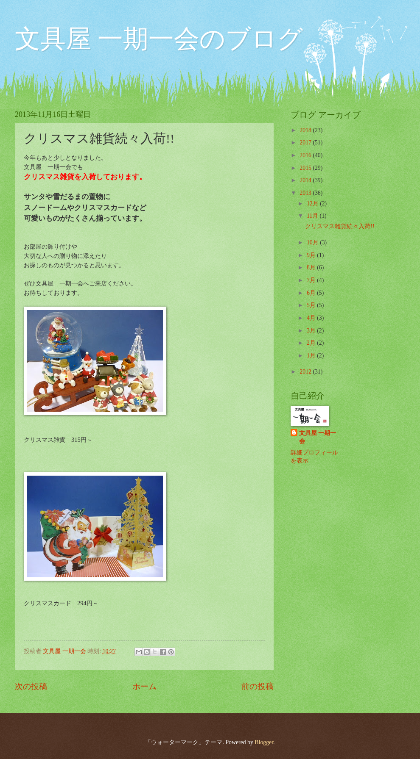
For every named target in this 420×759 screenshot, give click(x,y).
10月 (313, 242)
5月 (312, 305)
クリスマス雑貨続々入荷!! (339, 226)
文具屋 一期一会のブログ (159, 39)
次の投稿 (31, 686)
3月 (312, 330)
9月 (312, 255)
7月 (312, 280)
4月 (312, 318)
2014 (306, 180)
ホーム (144, 686)
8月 (312, 267)
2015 (306, 168)
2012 (306, 371)
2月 (312, 343)
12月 (313, 203)
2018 (306, 130)
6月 (312, 293)
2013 (306, 193)
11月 (313, 216)
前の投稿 (257, 686)
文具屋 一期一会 (317, 437)
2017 (306, 142)
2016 (306, 155)
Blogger (264, 742)
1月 (312, 355)
